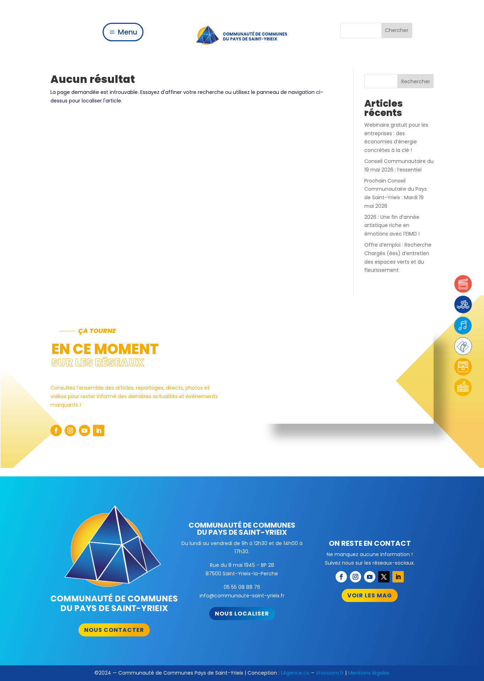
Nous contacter (114, 630)
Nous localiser (242, 613)
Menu (127, 32)
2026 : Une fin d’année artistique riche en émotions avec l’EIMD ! (392, 225)
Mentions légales (369, 672)
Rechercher (415, 81)
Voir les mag (369, 595)
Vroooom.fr (330, 672)
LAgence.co (295, 672)
